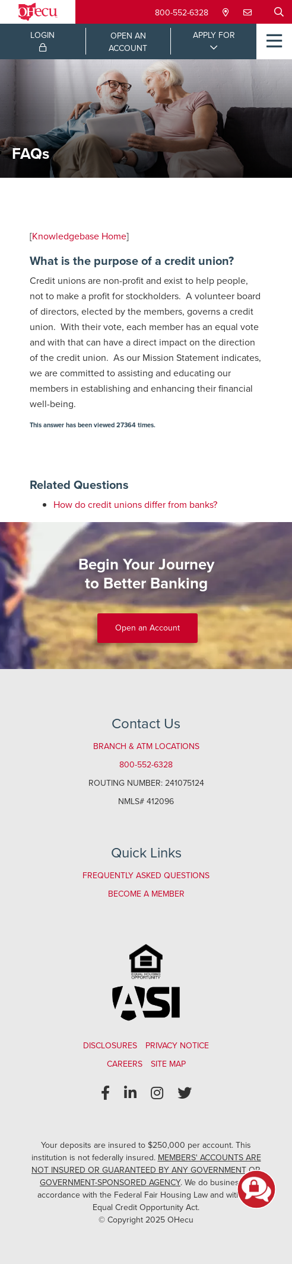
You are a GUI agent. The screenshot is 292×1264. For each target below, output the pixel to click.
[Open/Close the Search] (279, 12)
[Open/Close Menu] (274, 41)
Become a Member (146, 894)
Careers (124, 1064)
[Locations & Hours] (227, 13)
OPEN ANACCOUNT (128, 42)
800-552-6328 (181, 13)
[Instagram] (157, 1093)
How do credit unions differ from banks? (135, 504)
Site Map (168, 1064)
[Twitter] (184, 1093)
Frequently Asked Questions (146, 875)
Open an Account (147, 628)
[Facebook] (105, 1093)
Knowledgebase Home (79, 236)
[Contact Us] (248, 13)
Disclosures (110, 1045)
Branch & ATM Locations (146, 746)
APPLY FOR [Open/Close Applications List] (214, 35)
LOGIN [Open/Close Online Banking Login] (42, 40)
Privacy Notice (177, 1045)
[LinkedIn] (130, 1093)
